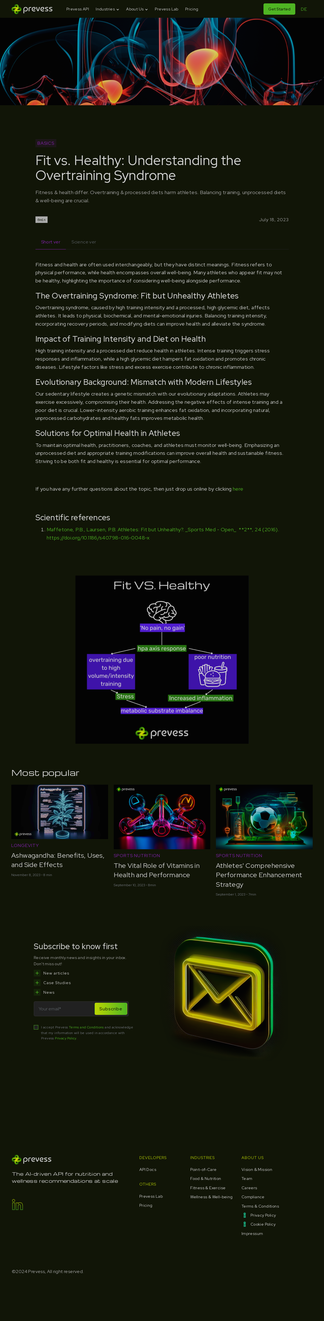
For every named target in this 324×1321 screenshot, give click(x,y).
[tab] (50, 241)
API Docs (147, 1169)
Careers (249, 1187)
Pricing (191, 9)
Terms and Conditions (86, 1027)
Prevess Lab (166, 9)
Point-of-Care (203, 1169)
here (238, 489)
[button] (107, 9)
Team (247, 1178)
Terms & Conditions (260, 1206)
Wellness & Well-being (211, 1196)
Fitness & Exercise (207, 1187)
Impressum (252, 1233)
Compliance (253, 1196)
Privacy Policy (65, 1038)
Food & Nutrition (205, 1178)
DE (304, 9)
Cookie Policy (263, 1224)
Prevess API (77, 9)
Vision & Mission (257, 1169)
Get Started (279, 9)
